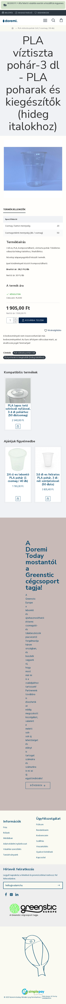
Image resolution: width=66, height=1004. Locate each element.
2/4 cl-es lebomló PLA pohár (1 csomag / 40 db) (18, 478)
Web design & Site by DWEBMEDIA (49, 997)
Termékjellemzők (14, 209)
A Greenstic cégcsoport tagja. (24, 915)
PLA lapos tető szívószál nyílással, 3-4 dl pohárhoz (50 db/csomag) (18, 410)
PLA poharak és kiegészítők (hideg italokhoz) (24, 357)
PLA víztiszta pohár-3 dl (24, 352)
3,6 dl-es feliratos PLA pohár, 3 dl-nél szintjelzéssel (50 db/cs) (48, 479)
